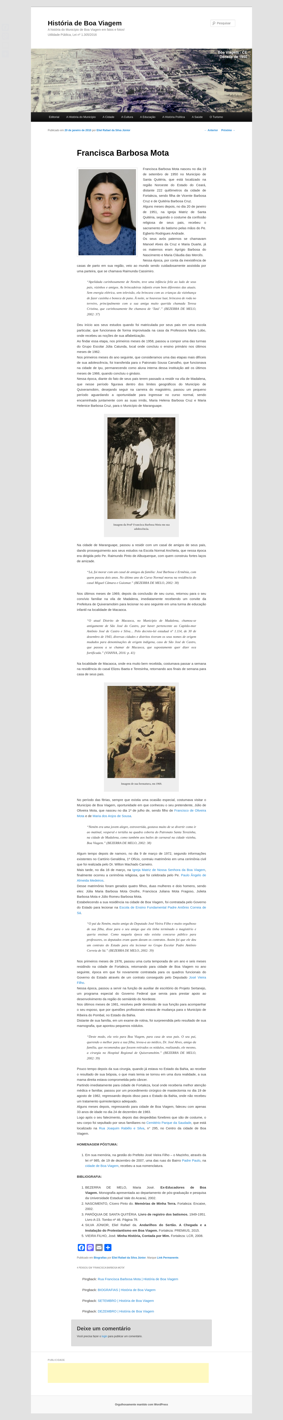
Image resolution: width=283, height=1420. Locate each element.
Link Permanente (167, 1257)
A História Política (173, 117)
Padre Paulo (191, 1160)
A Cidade (108, 117)
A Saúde (197, 117)
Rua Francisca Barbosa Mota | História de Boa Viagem (138, 1279)
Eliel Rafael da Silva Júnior (113, 130)
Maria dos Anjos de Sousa (112, 816)
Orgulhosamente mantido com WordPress (141, 1404)
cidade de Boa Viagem (102, 1166)
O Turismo (216, 117)
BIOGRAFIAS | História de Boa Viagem (126, 1290)
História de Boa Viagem (85, 23)
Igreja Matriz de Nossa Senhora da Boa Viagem (168, 870)
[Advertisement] (128, 1373)
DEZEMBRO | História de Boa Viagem (126, 1311)
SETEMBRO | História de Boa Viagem (126, 1301)
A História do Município (81, 117)
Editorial (54, 117)
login (104, 1336)
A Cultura (127, 117)
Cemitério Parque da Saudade (168, 1123)
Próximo (228, 130)
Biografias (100, 1257)
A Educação (147, 117)
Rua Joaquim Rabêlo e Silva (121, 1128)
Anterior (211, 130)
